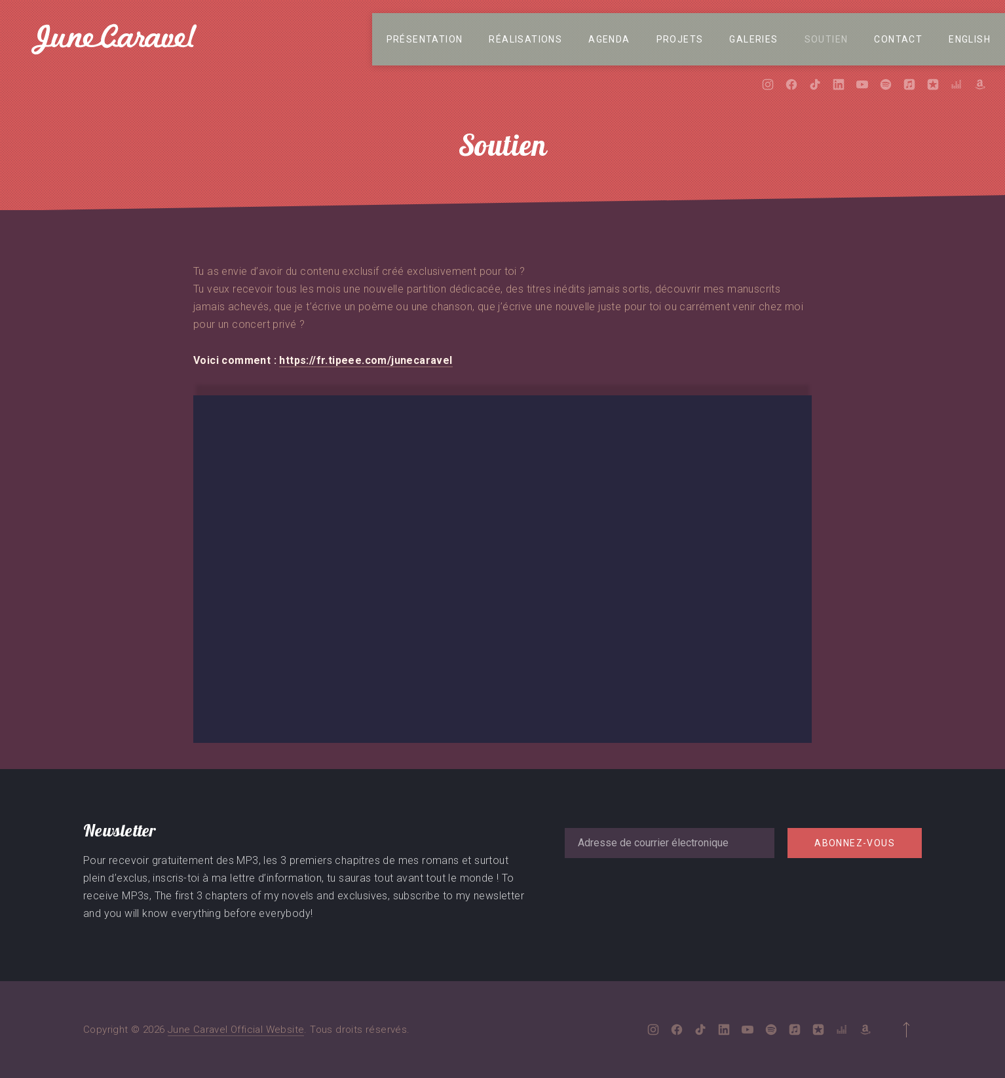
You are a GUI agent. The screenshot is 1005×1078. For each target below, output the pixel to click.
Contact (898, 39)
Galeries (753, 39)
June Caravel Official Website (236, 1029)
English (970, 39)
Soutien (826, 39)
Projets (680, 39)
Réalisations (525, 39)
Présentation (425, 39)
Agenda (609, 39)
